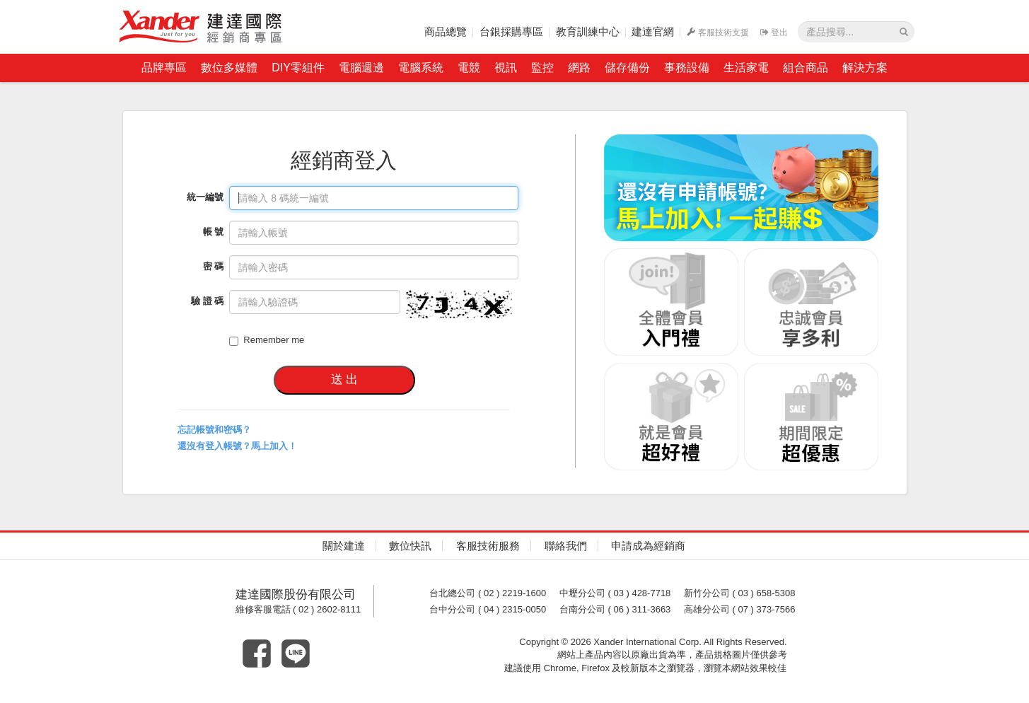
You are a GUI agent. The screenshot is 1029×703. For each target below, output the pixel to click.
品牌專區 (164, 68)
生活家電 (746, 68)
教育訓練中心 (588, 31)
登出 (774, 32)
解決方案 (865, 68)
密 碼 (213, 266)
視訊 (505, 68)
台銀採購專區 (511, 31)
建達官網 (653, 31)
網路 (579, 68)
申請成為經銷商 (648, 546)
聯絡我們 (566, 546)
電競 (469, 68)
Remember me (266, 340)
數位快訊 (410, 546)
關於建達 (343, 546)
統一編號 (205, 197)
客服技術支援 (718, 32)
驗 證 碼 (207, 301)
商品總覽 (445, 31)
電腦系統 (420, 68)
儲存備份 (627, 68)
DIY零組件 (298, 68)
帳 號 (213, 231)
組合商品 (805, 68)
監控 (542, 68)
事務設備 (686, 68)
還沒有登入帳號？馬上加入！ (237, 446)
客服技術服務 (488, 546)
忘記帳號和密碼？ (214, 429)
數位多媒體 (229, 68)
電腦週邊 (361, 68)
